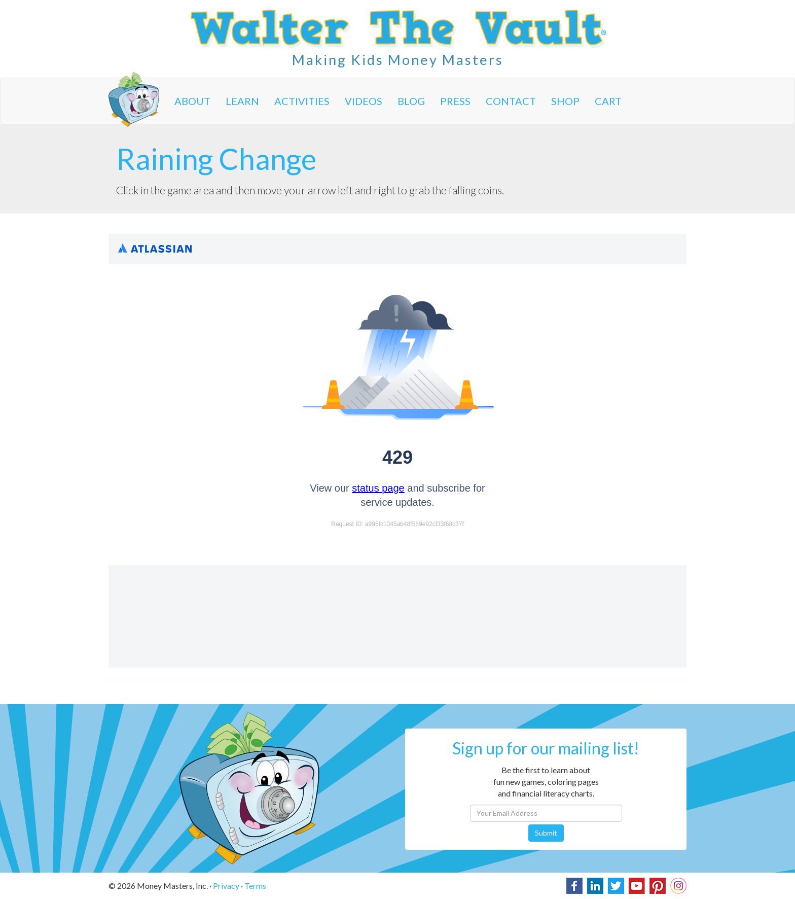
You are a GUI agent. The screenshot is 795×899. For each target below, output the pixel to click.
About (192, 101)
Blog (411, 101)
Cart (608, 101)
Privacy (226, 885)
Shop (565, 101)
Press (455, 101)
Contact (511, 101)
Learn (242, 101)
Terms (255, 885)
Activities (302, 101)
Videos (363, 101)
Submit (546, 832)
